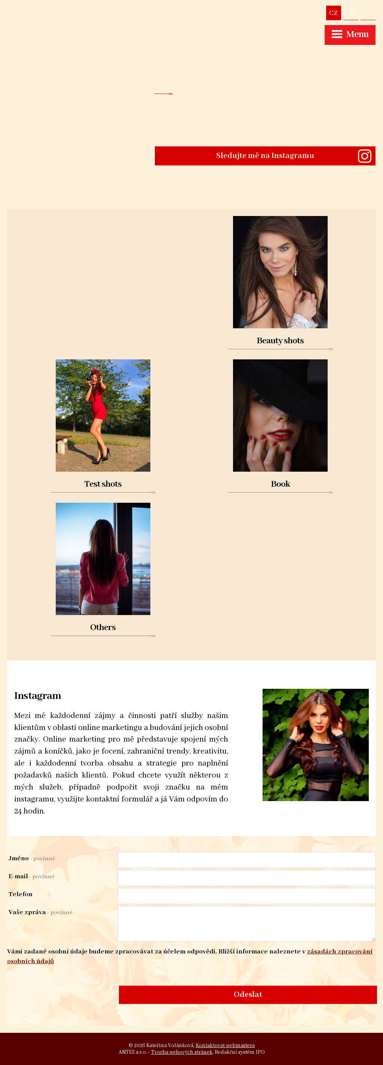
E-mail (32, 876)
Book (280, 484)
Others (103, 627)
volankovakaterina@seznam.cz (368, 13)
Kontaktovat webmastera (225, 1045)
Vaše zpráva (41, 912)
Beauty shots (280, 341)
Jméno (32, 858)
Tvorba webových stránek (181, 1052)
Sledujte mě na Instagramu (265, 156)
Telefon (21, 894)
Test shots (103, 484)
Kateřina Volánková (211, 67)
